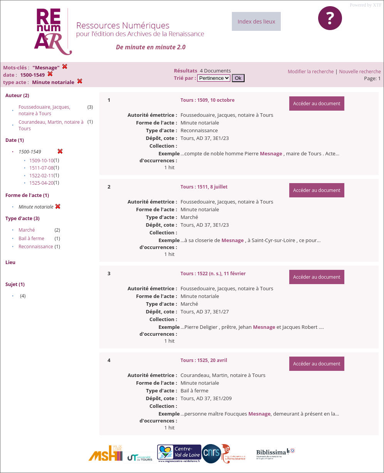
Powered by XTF (366, 5)
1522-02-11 (41, 175)
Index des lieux (256, 21)
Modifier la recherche (311, 71)
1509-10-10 (41, 160)
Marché (26, 230)
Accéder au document (316, 103)
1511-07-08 (41, 168)
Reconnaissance (35, 246)
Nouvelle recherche (360, 71)
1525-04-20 (41, 183)
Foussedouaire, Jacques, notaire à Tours (44, 110)
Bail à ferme (31, 238)
